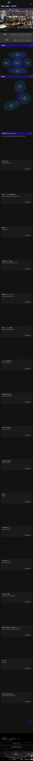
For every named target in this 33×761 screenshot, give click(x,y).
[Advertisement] (16, 121)
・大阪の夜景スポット (5, 738)
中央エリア (20, 35)
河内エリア (22, 40)
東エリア (16, 34)
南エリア (25, 34)
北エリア (11, 34)
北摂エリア (16, 40)
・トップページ (4, 737)
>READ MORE (27, 168)
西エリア (30, 34)
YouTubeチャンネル (16, 743)
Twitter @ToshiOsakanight (17, 746)
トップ (1, 30)
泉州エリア (29, 40)
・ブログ (18, 738)
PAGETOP (30, 722)
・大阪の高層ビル (13, 738)
